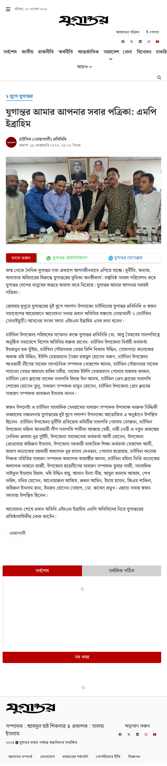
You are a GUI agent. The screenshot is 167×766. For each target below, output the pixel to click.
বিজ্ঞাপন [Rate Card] (134, 757)
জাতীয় (27, 52)
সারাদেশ (111, 54)
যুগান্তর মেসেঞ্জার (128, 258)
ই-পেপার (152, 32)
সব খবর (82, 657)
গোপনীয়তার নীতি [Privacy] (108, 757)
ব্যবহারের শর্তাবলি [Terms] (75, 757)
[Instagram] (149, 41)
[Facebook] (123, 41)
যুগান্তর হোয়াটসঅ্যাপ (70, 258)
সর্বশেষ (10, 52)
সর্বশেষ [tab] (42, 571)
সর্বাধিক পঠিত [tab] (121, 571)
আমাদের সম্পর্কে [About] (20, 757)
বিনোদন (144, 52)
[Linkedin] (140, 41)
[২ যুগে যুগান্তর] (19, 96)
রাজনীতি (46, 52)
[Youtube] (157, 41)
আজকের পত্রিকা (127, 32)
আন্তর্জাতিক (88, 52)
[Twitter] (131, 41)
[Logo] (83, 21)
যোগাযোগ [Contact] (47, 757)
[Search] (159, 78)
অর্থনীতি (65, 52)
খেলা (127, 52)
